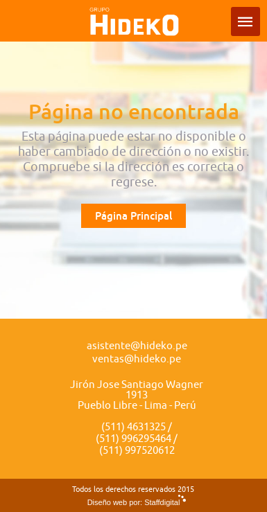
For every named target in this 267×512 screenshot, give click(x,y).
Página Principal (133, 215)
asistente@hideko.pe (137, 346)
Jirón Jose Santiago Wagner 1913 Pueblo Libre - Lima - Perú (136, 395)
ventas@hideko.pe (136, 359)
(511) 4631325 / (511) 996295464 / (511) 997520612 (137, 439)
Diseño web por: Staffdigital (133, 502)
